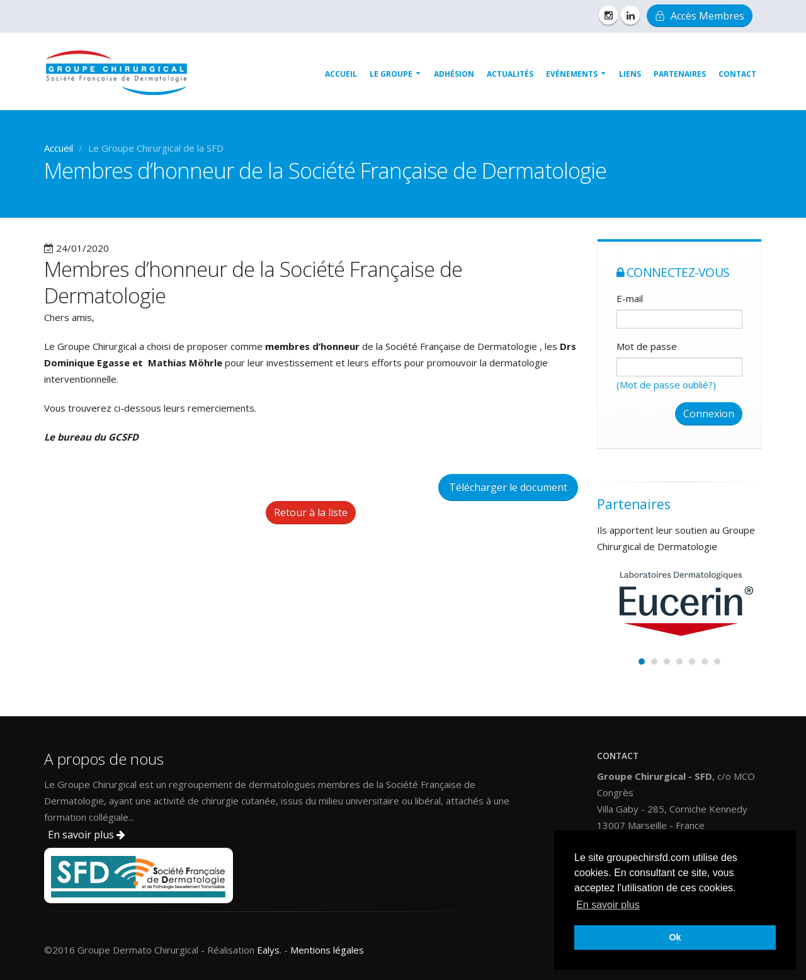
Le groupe (391, 74)
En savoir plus (86, 835)
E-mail (629, 298)
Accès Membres (699, 16)
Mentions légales (327, 949)
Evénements (572, 74)
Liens (630, 74)
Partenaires (680, 74)
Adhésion (454, 74)
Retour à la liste (311, 512)
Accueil (341, 74)
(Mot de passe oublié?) (666, 384)
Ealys (268, 949)
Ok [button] (675, 937)
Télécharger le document (508, 487)
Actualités (510, 74)
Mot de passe (646, 346)
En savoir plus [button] (608, 904)
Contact (737, 74)
